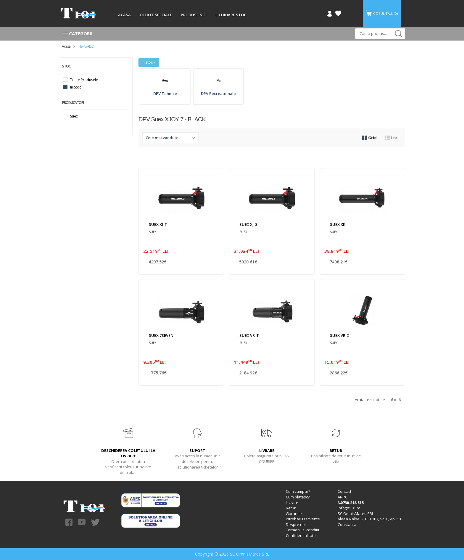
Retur (291, 508)
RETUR (336, 450)
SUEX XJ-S (248, 224)
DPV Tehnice (165, 93)
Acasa (66, 46)
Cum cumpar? (298, 491)
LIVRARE (266, 450)
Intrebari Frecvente (303, 519)
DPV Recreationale (218, 93)
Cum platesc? (298, 497)
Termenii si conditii (302, 530)
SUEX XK (337, 224)
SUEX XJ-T (158, 224)
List (391, 137)
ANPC (342, 497)
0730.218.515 (351, 502)
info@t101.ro (349, 508)
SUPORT (197, 450)
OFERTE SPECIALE (156, 14)
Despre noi (296, 524)
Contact (344, 491)
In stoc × (149, 62)
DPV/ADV (86, 46)
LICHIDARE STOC (230, 14)
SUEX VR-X (339, 335)
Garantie (294, 513)
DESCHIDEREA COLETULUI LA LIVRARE (128, 453)
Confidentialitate (301, 535)
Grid (369, 137)
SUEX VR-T (249, 335)
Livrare (292, 502)
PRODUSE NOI (194, 14)
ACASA (124, 14)
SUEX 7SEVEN (161, 335)
